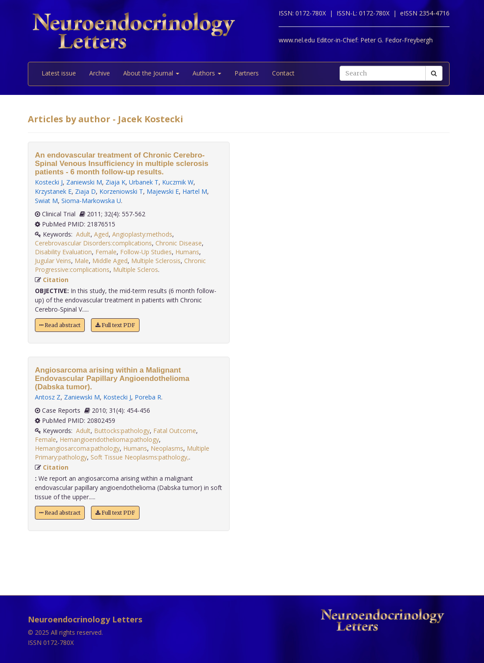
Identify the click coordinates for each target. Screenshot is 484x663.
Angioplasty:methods (142, 234)
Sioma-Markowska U (91, 200)
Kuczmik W (177, 182)
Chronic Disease (178, 243)
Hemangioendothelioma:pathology (109, 439)
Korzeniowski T (121, 191)
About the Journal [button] (151, 73)
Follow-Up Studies (146, 252)
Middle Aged (110, 260)
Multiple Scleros (135, 269)
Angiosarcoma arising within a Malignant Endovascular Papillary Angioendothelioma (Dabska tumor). (112, 378)
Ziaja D (85, 191)
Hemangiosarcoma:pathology (77, 448)
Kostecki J (49, 182)
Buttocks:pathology (122, 430)
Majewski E (163, 191)
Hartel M (194, 191)
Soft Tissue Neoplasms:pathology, (140, 457)
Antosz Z (47, 397)
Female (106, 252)
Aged (101, 234)
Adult (83, 234)
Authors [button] (207, 73)
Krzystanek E (53, 191)
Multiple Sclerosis (156, 260)
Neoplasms (167, 448)
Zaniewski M (84, 182)
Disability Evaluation (63, 252)
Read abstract (59, 325)
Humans (187, 252)
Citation (55, 279)
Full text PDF (115, 325)
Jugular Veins (53, 260)
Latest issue (59, 73)
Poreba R (148, 397)
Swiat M (46, 200)
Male (82, 260)
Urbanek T (144, 182)
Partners (246, 73)
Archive (99, 73)
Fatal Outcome (174, 430)
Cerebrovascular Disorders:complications (93, 243)
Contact (283, 73)
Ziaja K (115, 182)
